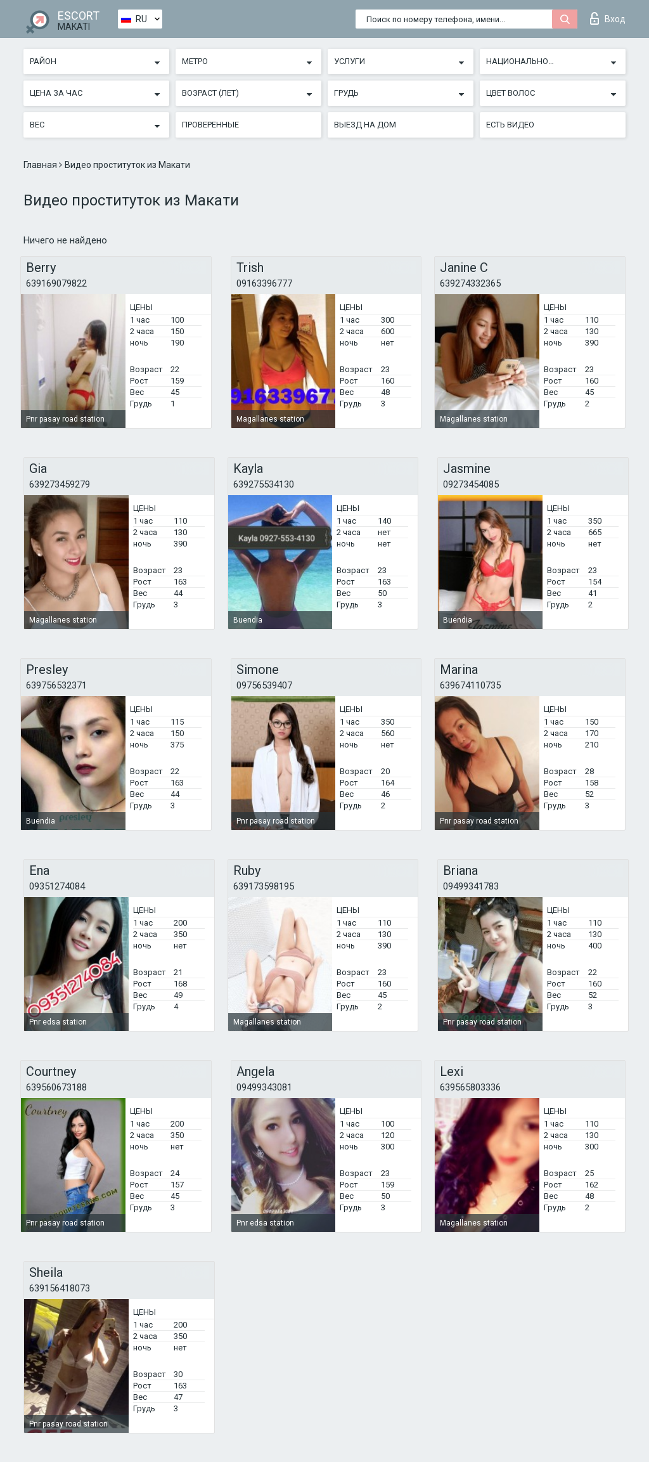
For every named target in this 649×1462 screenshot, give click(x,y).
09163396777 (264, 283)
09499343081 (264, 1087)
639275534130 (263, 484)
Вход (608, 18)
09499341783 (471, 886)
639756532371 (56, 685)
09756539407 (264, 685)
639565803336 (470, 1087)
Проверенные (210, 124)
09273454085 (471, 484)
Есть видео (510, 124)
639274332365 (470, 283)
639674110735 (470, 685)
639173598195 (263, 886)
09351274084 (57, 886)
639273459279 (59, 484)
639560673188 (56, 1087)
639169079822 (56, 283)
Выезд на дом (365, 124)
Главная (41, 165)
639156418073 (59, 1288)
